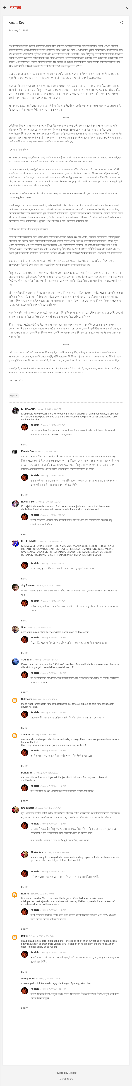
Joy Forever (28, 585)
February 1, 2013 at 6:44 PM (39, 627)
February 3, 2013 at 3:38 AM (42, 894)
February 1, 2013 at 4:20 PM (53, 515)
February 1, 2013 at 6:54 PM (46, 660)
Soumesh (26, 659)
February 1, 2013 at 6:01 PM (53, 601)
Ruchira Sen (28, 501)
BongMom (27, 772)
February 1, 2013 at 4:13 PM (48, 502)
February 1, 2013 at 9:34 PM (44, 734)
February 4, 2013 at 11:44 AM (53, 952)
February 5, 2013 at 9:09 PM (57, 852)
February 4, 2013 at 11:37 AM (53, 673)
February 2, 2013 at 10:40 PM (47, 808)
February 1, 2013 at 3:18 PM (47, 451)
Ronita (25, 893)
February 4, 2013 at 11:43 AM (53, 910)
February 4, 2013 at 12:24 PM (53, 989)
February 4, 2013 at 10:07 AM (41, 936)
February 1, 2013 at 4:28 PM (50, 541)
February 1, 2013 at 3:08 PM (53, 425)
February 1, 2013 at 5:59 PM (49, 585)
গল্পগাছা (14, 395)
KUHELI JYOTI (29, 541)
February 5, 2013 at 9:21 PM (53, 872)
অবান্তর (15, 7)
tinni (23, 627)
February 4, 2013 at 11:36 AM (53, 638)
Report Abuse (66, 1079)
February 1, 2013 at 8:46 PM (45, 699)
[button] (121, 23)
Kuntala (35, 425)
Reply (24, 444)
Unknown (26, 699)
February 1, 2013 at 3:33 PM (53, 475)
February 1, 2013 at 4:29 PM (53, 563)
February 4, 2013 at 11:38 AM (53, 712)
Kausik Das (27, 451)
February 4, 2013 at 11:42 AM (53, 824)
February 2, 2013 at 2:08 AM (46, 773)
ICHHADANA (28, 408)
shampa (25, 734)
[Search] (128, 8)
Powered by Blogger (66, 1072)
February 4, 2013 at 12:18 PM (48, 978)
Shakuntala (27, 807)
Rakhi (24, 936)
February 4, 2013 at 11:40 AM (53, 786)
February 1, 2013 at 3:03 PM (49, 409)
